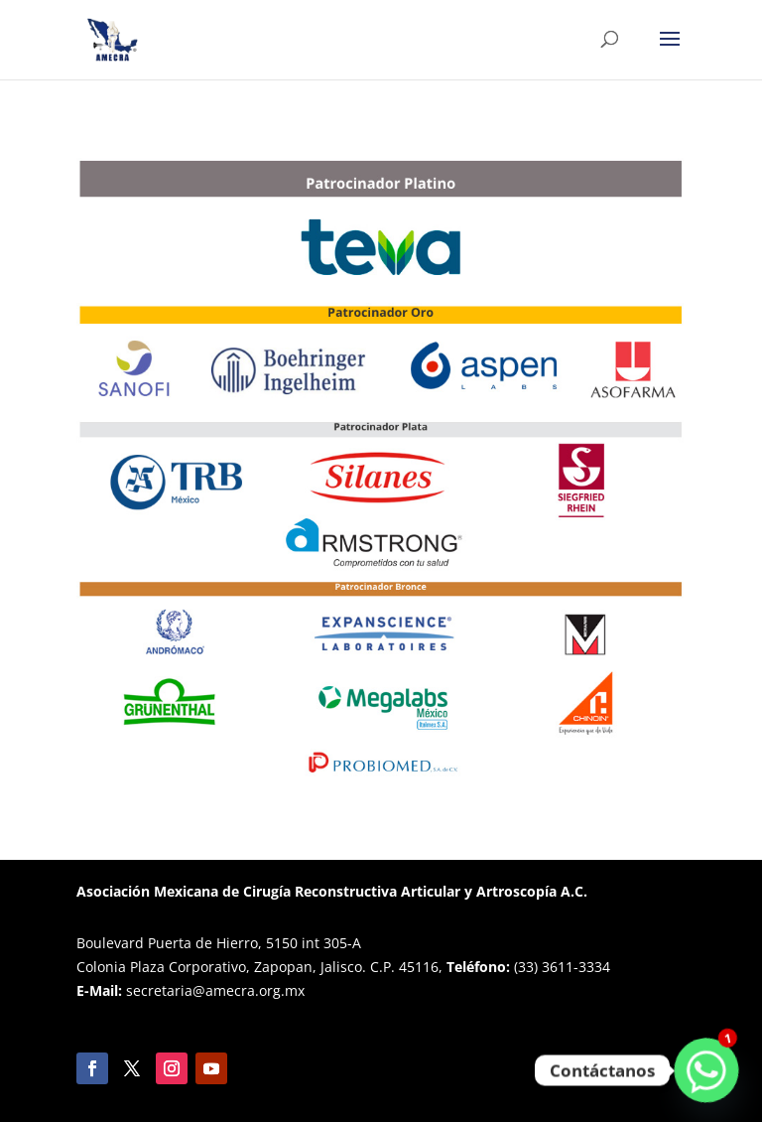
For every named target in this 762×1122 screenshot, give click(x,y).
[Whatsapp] (706, 1070)
